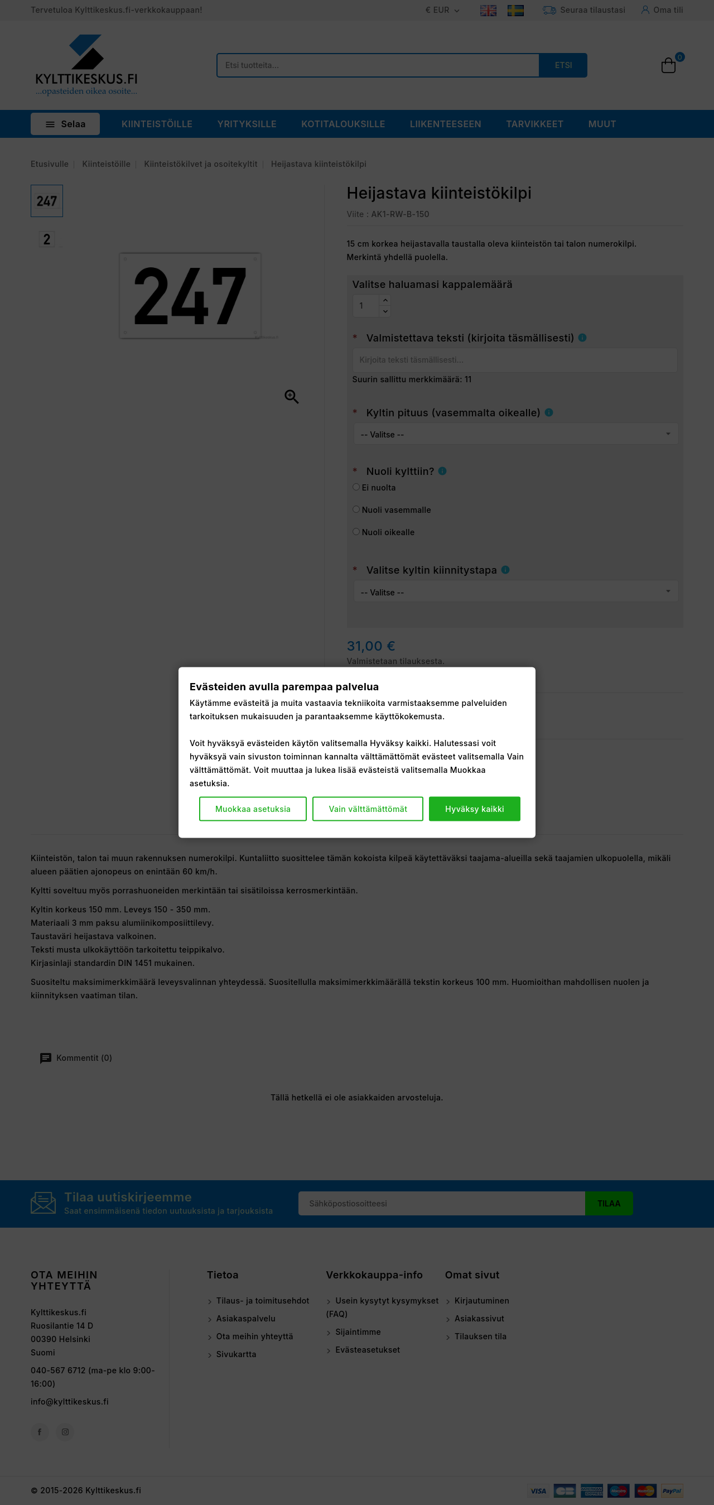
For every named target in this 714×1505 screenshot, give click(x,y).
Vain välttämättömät (368, 809)
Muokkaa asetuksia (253, 809)
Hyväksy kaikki (474, 809)
